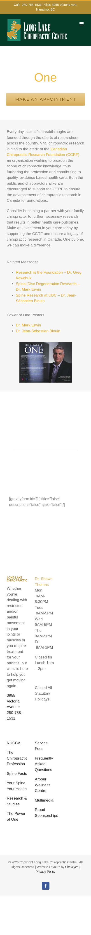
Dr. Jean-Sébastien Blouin (38, 331)
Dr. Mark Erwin (28, 325)
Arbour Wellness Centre (42, 785)
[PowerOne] (45, 344)
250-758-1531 (32, 5)
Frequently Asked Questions (44, 764)
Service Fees (41, 746)
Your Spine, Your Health (17, 786)
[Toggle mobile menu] (81, 23)
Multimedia (44, 800)
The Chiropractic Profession (17, 758)
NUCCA (13, 743)
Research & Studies (17, 801)
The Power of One (16, 816)
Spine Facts (17, 773)
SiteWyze (72, 867)
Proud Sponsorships (45, 813)
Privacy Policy (45, 871)
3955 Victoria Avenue (13, 701)
